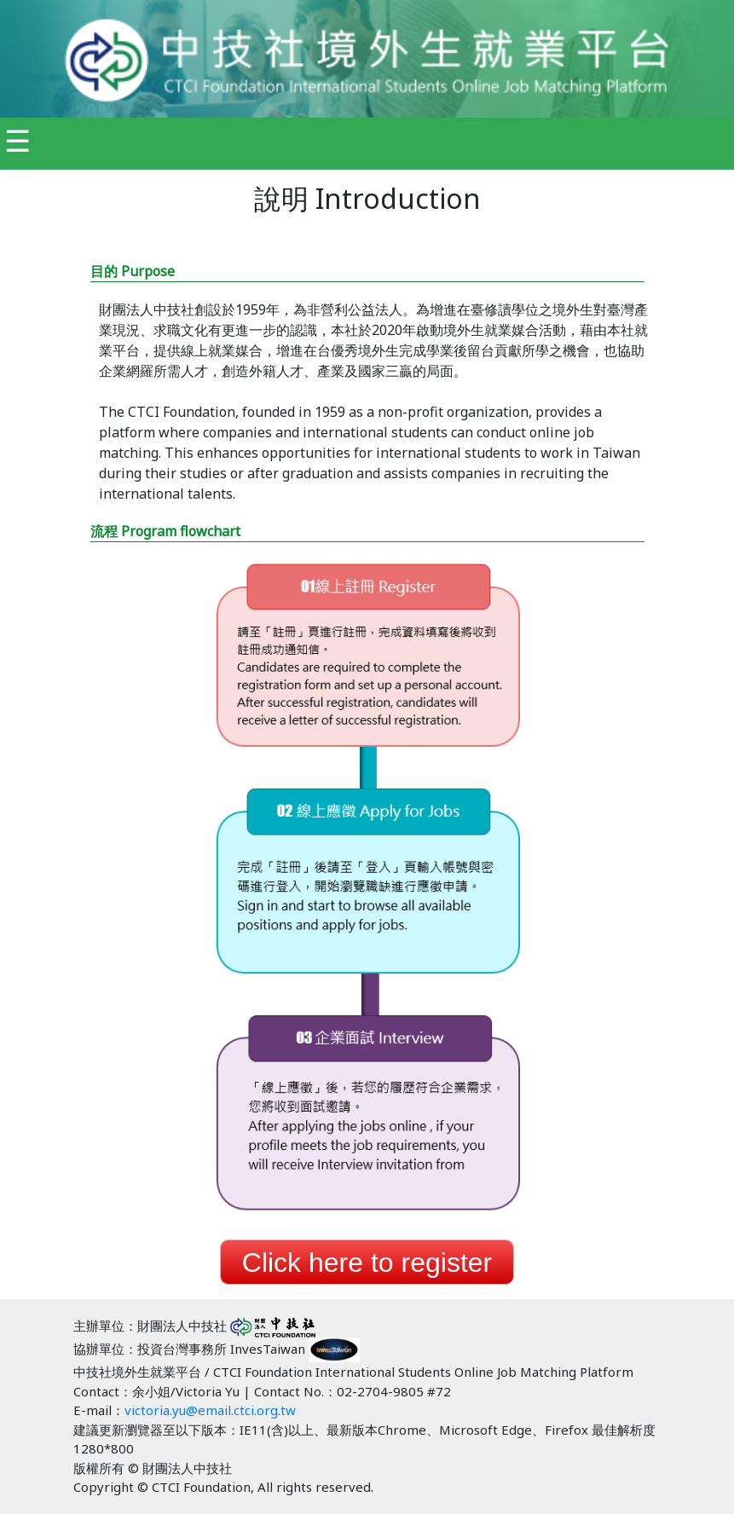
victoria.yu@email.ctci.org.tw (210, 1410)
